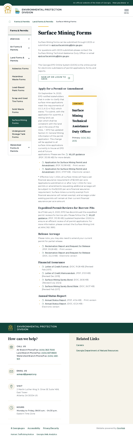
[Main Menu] (126, 11)
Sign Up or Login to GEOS (55, 78)
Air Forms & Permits (16, 48)
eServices (15, 39)
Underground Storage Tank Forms (18, 134)
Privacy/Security (51, 428)
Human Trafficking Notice (22, 434)
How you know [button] (119, 3)
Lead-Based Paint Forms (18, 89)
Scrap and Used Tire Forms (19, 99)
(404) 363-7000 (47, 350)
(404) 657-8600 (49, 353)
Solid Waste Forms (18, 110)
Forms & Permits (22, 21)
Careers (80, 345)
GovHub (121, 428)
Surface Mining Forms (19, 121)
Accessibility (34, 428)
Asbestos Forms (20, 68)
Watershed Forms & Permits (15, 148)
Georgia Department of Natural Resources (97, 350)
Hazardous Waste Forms (19, 78)
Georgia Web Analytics (47, 434)
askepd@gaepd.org (26, 374)
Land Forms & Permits (43, 21)
